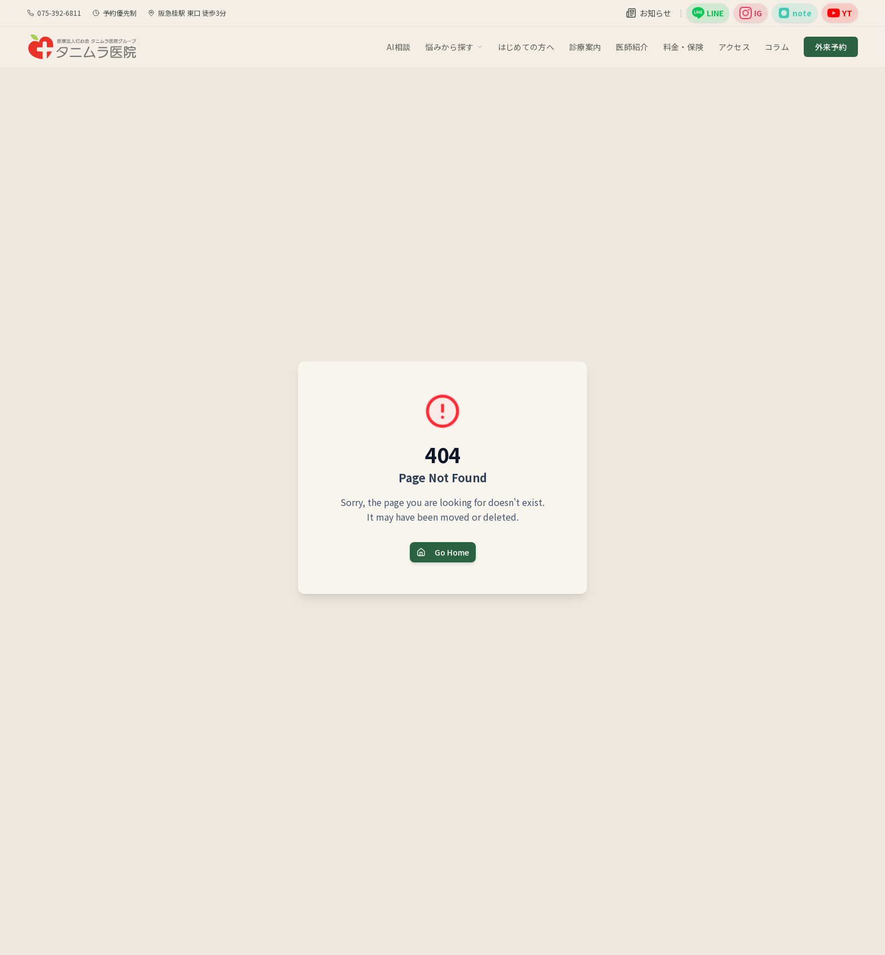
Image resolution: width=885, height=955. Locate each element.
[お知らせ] (648, 13)
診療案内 (585, 46)
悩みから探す (454, 46)
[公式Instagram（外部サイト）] (751, 13)
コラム (777, 46)
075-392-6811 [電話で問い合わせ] (54, 12)
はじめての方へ (526, 46)
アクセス (734, 46)
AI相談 (398, 46)
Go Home (443, 552)
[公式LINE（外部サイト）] (707, 13)
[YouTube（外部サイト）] (840, 13)
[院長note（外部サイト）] (794, 13)
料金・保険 (683, 46)
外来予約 (831, 46)
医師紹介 (632, 46)
